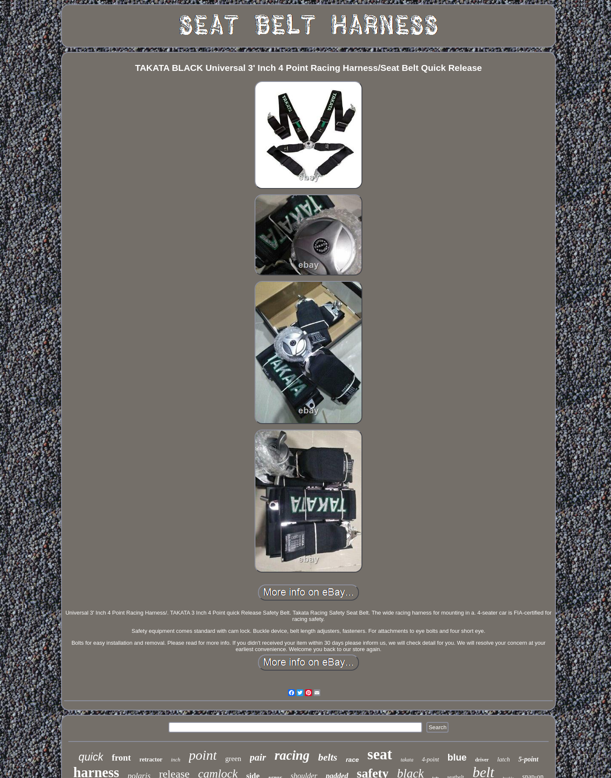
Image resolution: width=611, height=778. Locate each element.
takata (407, 760)
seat (379, 754)
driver (482, 760)
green (233, 759)
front (121, 758)
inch (175, 759)
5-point (528, 759)
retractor (151, 759)
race (352, 759)
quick (90, 757)
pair (258, 757)
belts (327, 757)
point (203, 755)
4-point (430, 759)
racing (292, 755)
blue (457, 757)
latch (503, 759)
